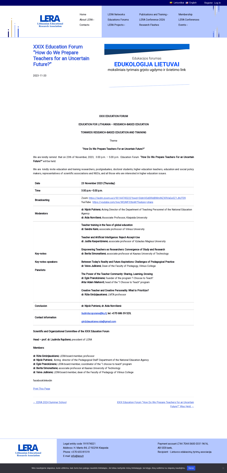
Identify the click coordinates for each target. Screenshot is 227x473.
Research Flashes (149, 24)
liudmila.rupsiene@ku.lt (94, 313)
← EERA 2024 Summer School (50, 402)
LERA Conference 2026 (152, 19)
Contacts (84, 24)
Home (83, 14)
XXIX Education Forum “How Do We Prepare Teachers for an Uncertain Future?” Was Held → (155, 404)
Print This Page (41, 388)
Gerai (191, 468)
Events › (182, 24)
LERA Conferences (188, 19)
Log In (217, 3)
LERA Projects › (116, 24)
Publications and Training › (153, 14)
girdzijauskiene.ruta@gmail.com (98, 321)
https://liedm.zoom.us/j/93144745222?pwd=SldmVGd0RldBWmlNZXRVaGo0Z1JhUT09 (137, 198)
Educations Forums (118, 19)
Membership (185, 14)
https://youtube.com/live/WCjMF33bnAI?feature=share (123, 202)
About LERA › (87, 19)
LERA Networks (116, 14)
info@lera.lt (77, 456)
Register (208, 3)
